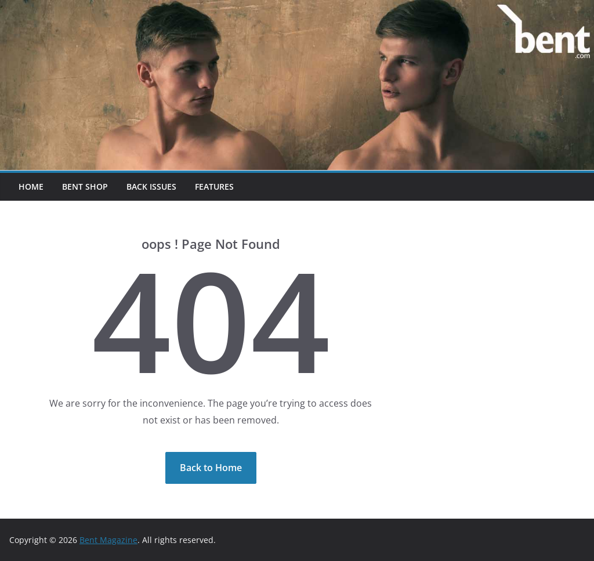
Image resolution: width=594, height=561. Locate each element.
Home (31, 186)
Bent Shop (85, 186)
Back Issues (151, 186)
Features (214, 186)
